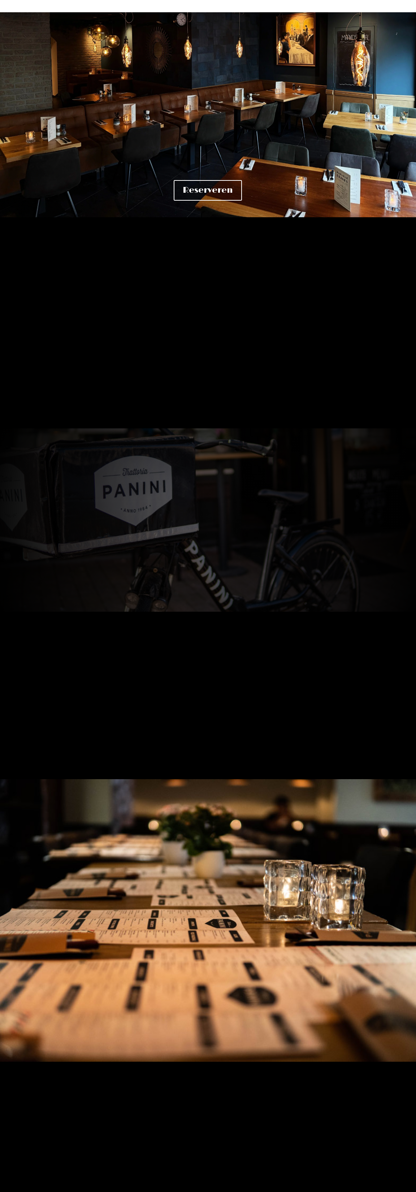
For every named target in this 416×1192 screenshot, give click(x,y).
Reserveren (208, 190)
